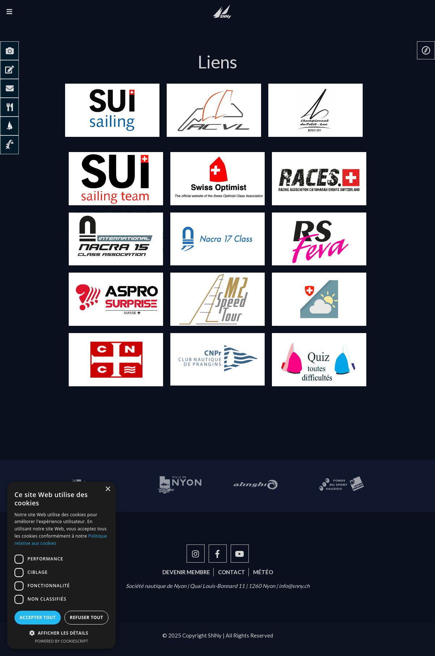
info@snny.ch (294, 586)
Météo (263, 572)
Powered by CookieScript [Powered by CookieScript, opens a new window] (61, 641)
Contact (231, 572)
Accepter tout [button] (38, 617)
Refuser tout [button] (86, 617)
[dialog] (61, 565)
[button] (61, 632)
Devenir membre (186, 572)
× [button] (107, 489)
